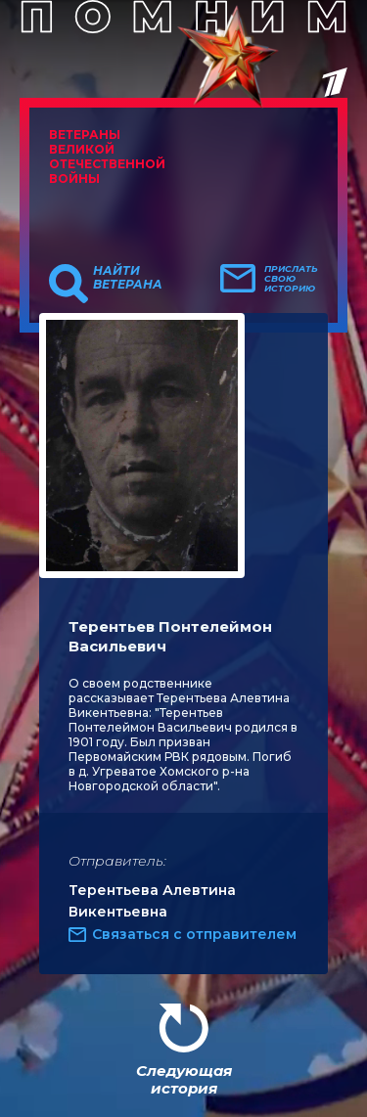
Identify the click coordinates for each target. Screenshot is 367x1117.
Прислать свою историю (291, 278)
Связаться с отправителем (194, 934)
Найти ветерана (127, 277)
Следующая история (184, 1079)
